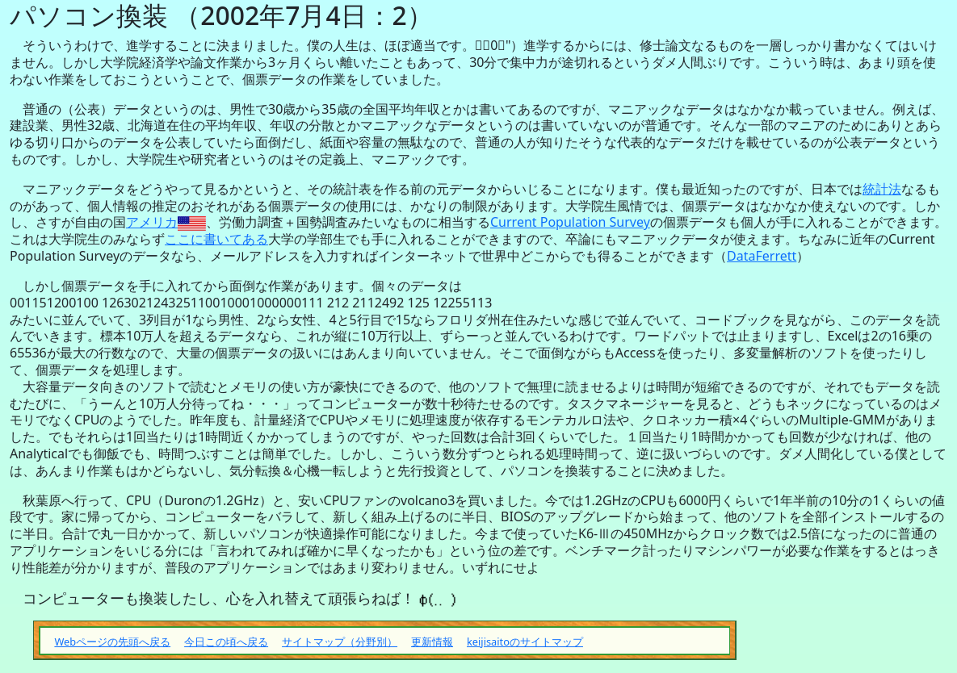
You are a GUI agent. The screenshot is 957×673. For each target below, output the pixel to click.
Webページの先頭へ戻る (112, 641)
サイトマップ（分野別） (339, 641)
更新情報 (432, 641)
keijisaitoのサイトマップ (525, 641)
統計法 (882, 189)
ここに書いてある (216, 239)
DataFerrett (761, 256)
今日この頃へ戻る (226, 641)
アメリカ (152, 222)
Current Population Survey (570, 222)
